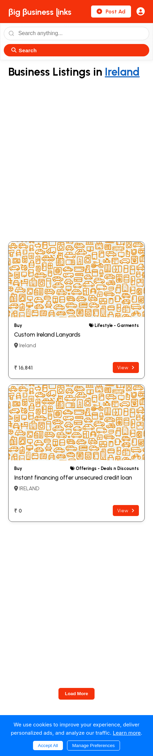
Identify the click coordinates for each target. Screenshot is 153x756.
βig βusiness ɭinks (40, 12)
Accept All (48, 745)
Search (24, 50)
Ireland (122, 71)
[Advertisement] (76, 160)
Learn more (127, 733)
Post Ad (111, 11)
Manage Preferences (93, 745)
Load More (76, 693)
